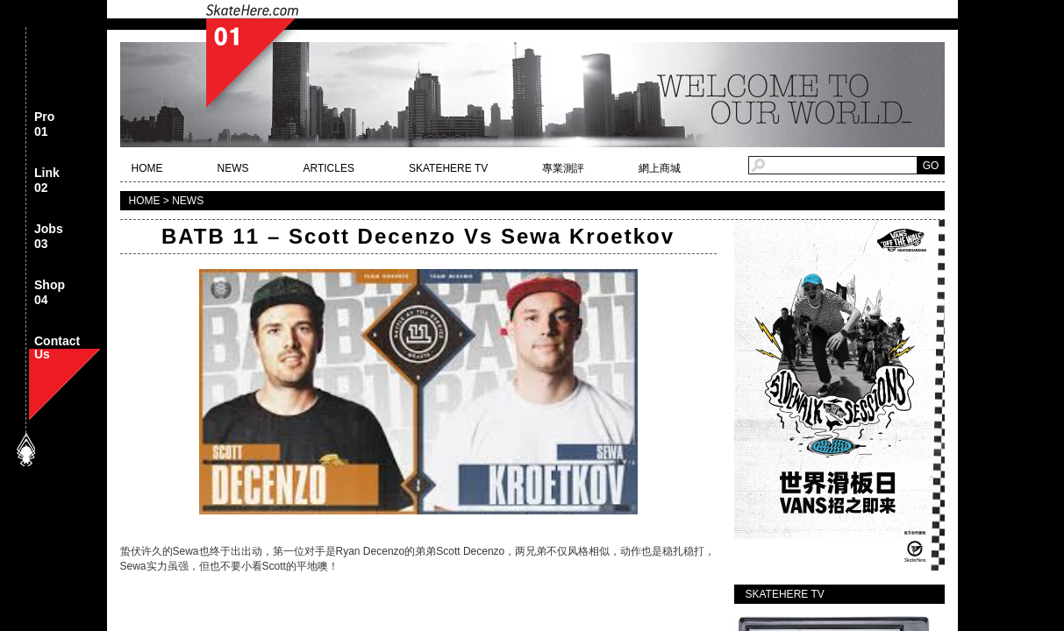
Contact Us (57, 349)
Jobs (48, 237)
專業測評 (563, 168)
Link (47, 181)
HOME (147, 168)
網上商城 (660, 168)
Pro (44, 124)
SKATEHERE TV (448, 168)
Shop (49, 293)
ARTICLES (328, 168)
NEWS (233, 168)
